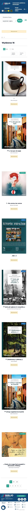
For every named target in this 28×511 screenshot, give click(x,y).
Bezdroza (10, 504)
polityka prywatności (9, 498)
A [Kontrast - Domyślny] (2, 10)
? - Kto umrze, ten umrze (14, 203)
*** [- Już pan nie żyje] (14, 151)
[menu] (14, 78)
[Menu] (26, 20)
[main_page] (2, 37)
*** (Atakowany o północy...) (14, 359)
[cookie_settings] (3, 507)
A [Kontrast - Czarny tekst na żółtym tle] (8, 10)
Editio (24, 506)
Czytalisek (17, 504)
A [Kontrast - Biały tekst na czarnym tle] (5, 10)
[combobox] (10, 21)
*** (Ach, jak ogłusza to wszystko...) (14, 307)
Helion (10, 502)
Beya (23, 502)
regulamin (2, 498)
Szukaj (20, 20)
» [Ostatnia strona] (20, 486)
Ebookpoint (17, 502)
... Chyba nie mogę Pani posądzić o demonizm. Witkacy (14, 465)
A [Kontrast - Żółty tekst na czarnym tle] (11, 10)
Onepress (10, 506)
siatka (5, 49)
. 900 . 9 (14, 256)
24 (17, 482)
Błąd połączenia (14, 31)
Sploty (17, 509)
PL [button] (25, 9)
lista (11, 49)
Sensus (24, 504)
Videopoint (17, 506)
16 (13, 482)
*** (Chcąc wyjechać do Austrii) (14, 412)
